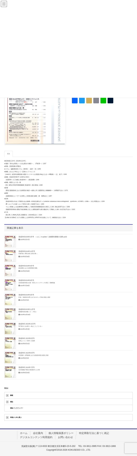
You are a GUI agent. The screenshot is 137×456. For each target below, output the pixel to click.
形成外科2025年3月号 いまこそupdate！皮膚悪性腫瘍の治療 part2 (43, 237)
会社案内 (38, 433)
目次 (8, 154)
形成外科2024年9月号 (28, 267)
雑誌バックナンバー (16, 408)
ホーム (23, 433)
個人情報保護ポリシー (61, 433)
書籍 (11, 395)
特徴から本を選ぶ (16, 417)
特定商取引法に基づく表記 (94, 433)
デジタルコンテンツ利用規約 (36, 437)
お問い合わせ (65, 437)
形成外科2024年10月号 (28, 252)
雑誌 (11, 402)
